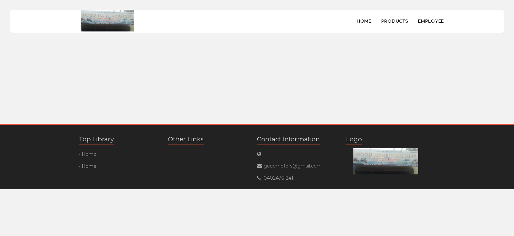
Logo (354, 139)
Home (364, 21)
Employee (431, 21)
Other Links (186, 139)
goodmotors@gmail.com (293, 166)
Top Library (96, 139)
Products (394, 21)
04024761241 (278, 178)
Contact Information (288, 139)
